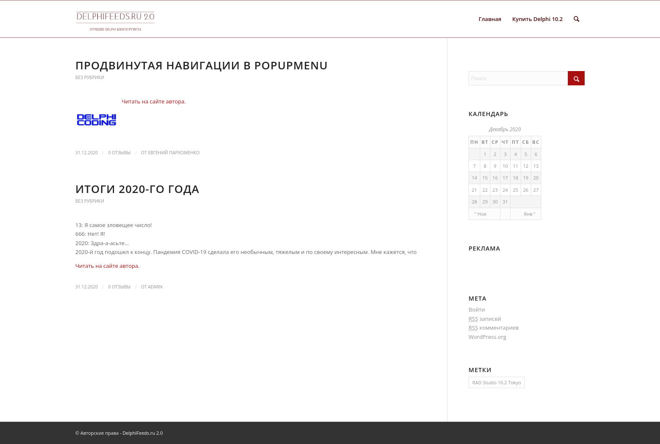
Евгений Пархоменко (174, 153)
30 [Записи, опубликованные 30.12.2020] (495, 201)
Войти (476, 309)
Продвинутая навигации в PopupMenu (201, 65)
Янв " (529, 214)
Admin (155, 287)
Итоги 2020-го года (137, 188)
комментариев (493, 328)
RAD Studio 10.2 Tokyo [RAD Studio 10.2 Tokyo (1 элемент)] (496, 382)
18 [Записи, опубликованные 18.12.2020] (515, 177)
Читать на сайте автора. (154, 101)
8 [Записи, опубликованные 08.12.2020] (485, 166)
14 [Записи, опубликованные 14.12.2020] (474, 177)
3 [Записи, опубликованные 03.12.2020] (505, 154)
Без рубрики (89, 77)
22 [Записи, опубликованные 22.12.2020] (485, 190)
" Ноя (480, 214)
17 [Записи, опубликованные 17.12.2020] (505, 177)
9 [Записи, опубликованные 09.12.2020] (495, 166)
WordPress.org (487, 337)
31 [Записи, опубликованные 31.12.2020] (505, 201)
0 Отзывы (119, 153)
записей (484, 319)
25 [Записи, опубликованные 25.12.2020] (515, 190)
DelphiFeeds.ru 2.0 (142, 433)
